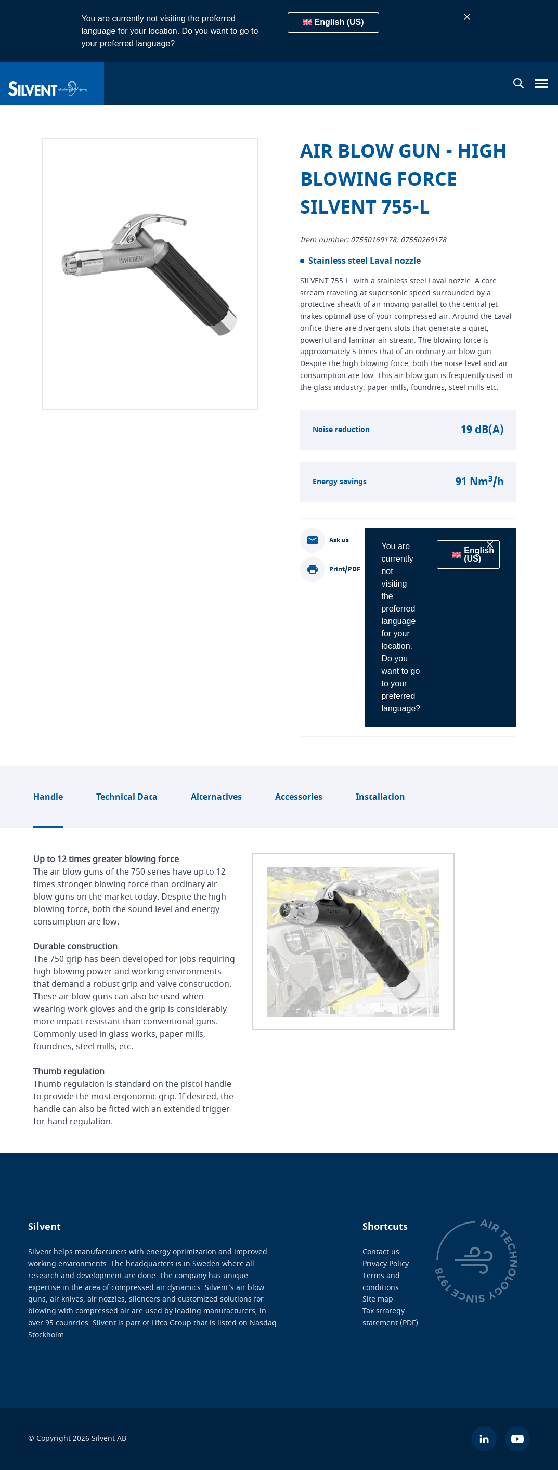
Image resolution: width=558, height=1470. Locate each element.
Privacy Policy (385, 1263)
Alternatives (216, 797)
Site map (377, 1299)
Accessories (298, 797)
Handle (48, 797)
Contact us (380, 1251)
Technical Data (127, 797)
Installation (380, 797)
